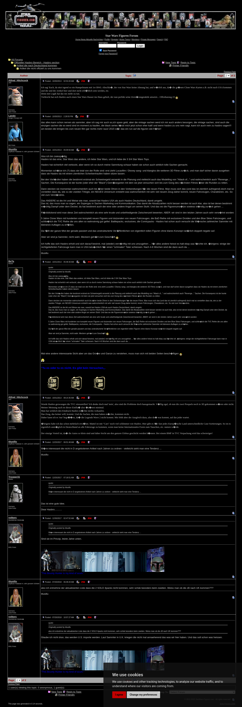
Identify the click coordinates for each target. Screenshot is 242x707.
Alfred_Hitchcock (18, 80)
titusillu (12, 149)
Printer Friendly (180, 65)
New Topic (170, 62)
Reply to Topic (188, 62)
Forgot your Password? (108, 54)
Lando (12, 115)
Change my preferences (143, 694)
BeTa (11, 261)
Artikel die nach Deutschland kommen (37, 65)
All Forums (17, 59)
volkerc (12, 517)
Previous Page (230, 72)
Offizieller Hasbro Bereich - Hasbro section (36, 62)
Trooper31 (14, 477)
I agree (119, 694)
